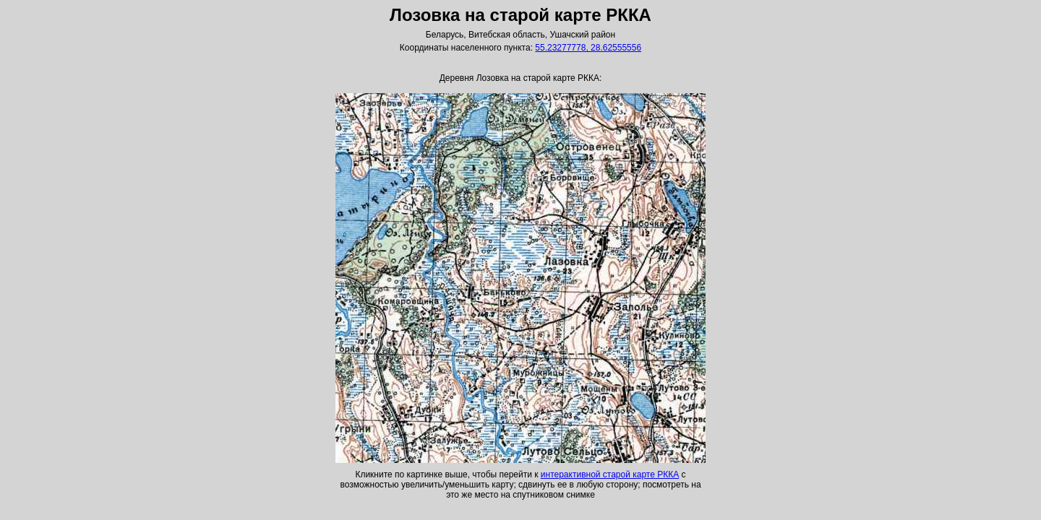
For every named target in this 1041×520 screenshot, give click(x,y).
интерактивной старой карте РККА (610, 474)
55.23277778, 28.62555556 (588, 48)
